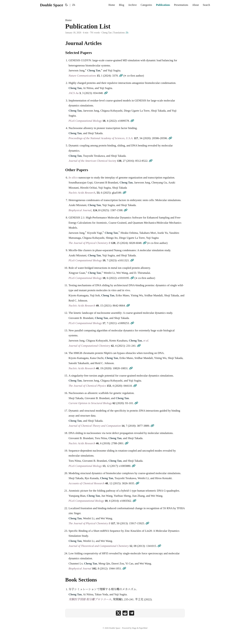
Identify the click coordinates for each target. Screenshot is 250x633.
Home (68, 20)
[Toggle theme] (66, 5)
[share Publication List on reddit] (125, 613)
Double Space (51, 5)
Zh (127, 32)
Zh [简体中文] (73, 4)
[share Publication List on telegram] (131, 613)
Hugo (134, 628)
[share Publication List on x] (118, 613)
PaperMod (143, 628)
